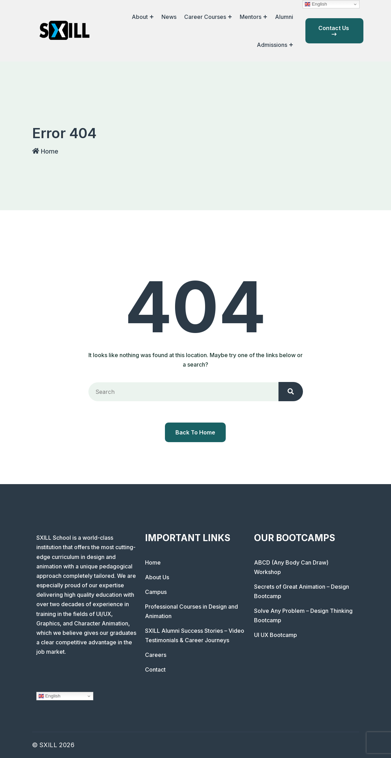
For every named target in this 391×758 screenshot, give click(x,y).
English (49, 696)
